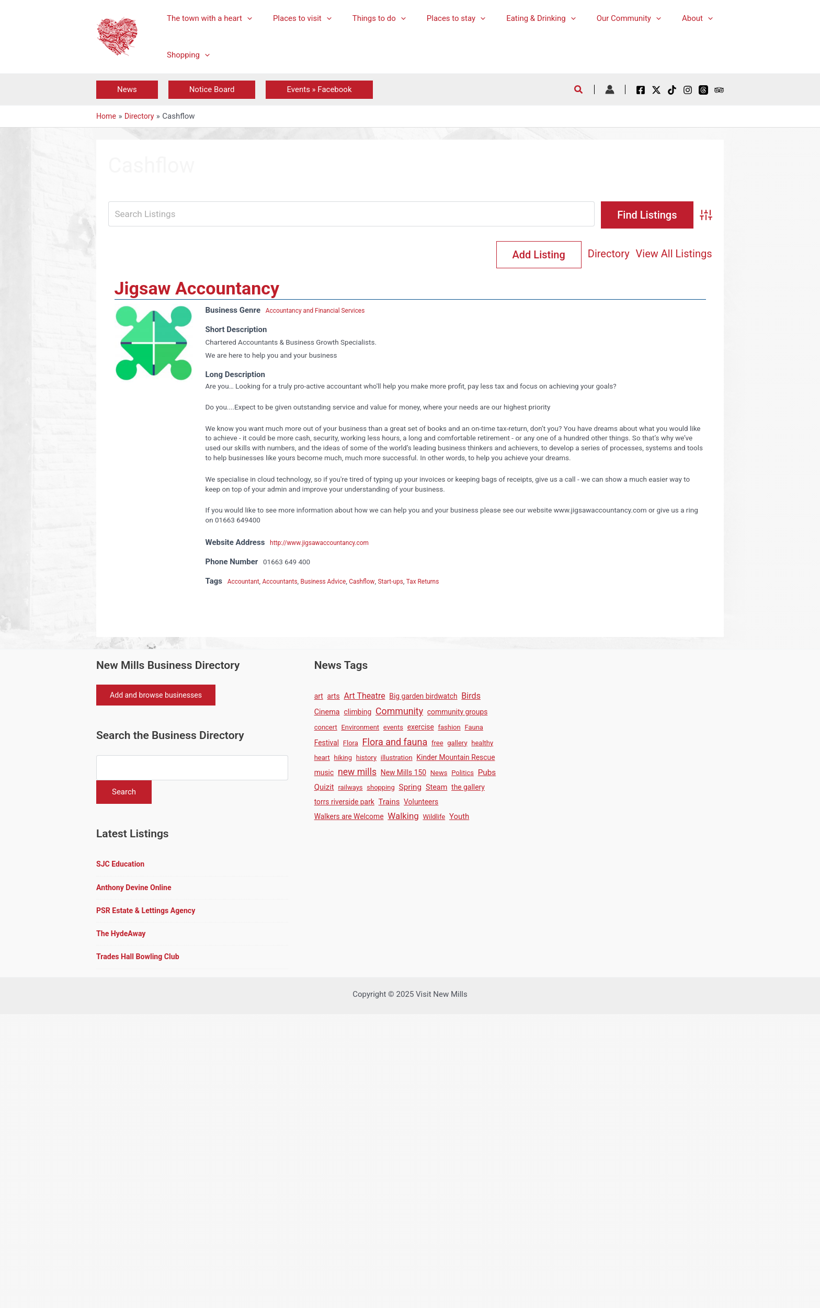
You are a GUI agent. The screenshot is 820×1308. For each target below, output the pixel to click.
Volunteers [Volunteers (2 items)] (421, 803)
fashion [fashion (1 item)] (449, 728)
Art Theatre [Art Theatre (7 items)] (364, 697)
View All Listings (582, 254)
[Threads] (703, 90)
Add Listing (669, 254)
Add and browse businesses (161, 697)
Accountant (245, 582)
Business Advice (335, 582)
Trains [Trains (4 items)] (389, 802)
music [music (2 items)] (324, 773)
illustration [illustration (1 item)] (397, 759)
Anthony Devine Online (136, 892)
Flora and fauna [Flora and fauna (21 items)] (395, 742)
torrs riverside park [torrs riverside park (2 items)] (344, 803)
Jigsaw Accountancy (197, 289)
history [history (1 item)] (366, 759)
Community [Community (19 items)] (399, 712)
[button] (127, 90)
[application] (244, 18)
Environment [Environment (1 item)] (360, 728)
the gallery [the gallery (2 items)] (468, 788)
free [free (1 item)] (437, 744)
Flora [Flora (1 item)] (350, 744)
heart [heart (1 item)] (322, 759)
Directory (517, 254)
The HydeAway (122, 940)
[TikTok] (672, 90)
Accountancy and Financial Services (322, 311)
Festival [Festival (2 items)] (326, 744)
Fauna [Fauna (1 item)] (473, 728)
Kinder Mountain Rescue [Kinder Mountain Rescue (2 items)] (455, 758)
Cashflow (379, 582)
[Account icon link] (609, 89)
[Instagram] (687, 90)
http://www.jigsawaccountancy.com (326, 543)
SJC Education (121, 868)
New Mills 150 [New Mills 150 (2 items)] (403, 773)
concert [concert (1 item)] (325, 728)
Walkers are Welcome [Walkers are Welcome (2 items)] (349, 817)
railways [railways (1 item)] (350, 788)
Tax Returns (446, 582)
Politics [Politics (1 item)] (462, 774)
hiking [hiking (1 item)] (343, 759)
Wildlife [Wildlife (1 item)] (434, 818)
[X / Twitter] (656, 90)
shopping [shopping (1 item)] (381, 788)
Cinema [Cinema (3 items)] (327, 713)
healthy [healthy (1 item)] (482, 744)
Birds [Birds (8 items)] (471, 697)
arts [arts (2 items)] (333, 697)
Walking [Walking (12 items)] (403, 817)
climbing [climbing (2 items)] (357, 713)
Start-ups (410, 582)
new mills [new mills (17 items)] (357, 773)
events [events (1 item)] (393, 728)
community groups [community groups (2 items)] (457, 713)
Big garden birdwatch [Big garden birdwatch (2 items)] (423, 697)
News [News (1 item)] (439, 774)
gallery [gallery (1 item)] (457, 744)
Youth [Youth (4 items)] (459, 817)
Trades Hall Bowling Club (140, 964)
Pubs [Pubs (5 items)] (487, 773)
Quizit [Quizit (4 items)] (324, 788)
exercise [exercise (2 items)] (420, 728)
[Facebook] (640, 90)
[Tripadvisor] (719, 90)
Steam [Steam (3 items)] (436, 788)
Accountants (286, 582)
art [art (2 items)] (318, 697)
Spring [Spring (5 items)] (410, 788)
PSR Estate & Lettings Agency (148, 916)
